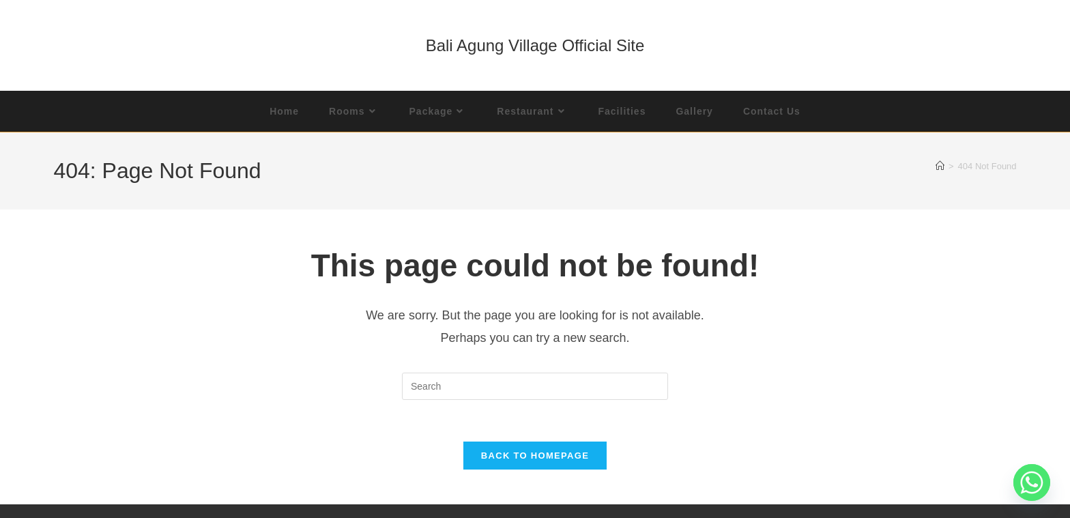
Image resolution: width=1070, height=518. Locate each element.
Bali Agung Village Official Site (535, 45)
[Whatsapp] (1031, 482)
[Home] (940, 166)
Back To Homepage (535, 455)
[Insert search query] (535, 386)
